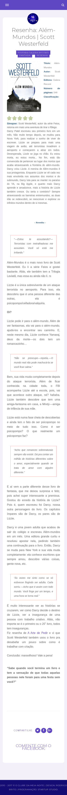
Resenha (42, 55)
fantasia (24, 55)
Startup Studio (48, 789)
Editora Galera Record (33, 52)
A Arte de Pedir (38, 632)
